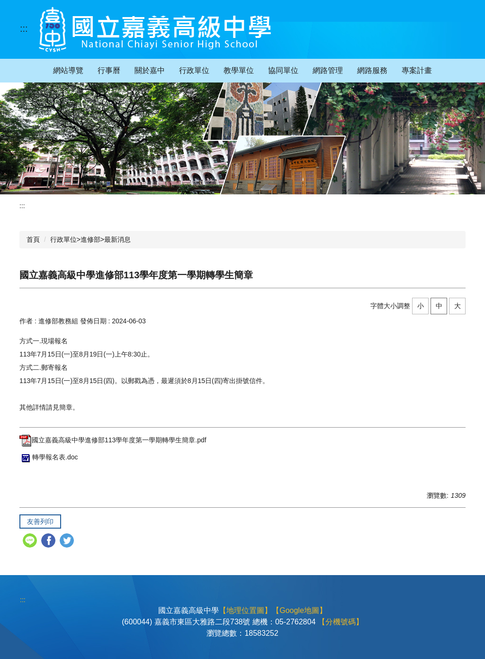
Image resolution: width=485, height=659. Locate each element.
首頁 (33, 239)
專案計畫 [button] (417, 70)
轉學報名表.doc (48, 457)
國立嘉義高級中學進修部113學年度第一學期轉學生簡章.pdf (113, 440)
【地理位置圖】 (245, 610)
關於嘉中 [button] (150, 70)
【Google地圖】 (299, 610)
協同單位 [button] (283, 70)
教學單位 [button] (239, 70)
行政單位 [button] (194, 70)
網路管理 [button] (328, 70)
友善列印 (40, 521)
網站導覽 (68, 70)
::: (24, 28)
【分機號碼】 (340, 622)
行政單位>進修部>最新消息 (90, 239)
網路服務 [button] (372, 70)
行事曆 (109, 70)
